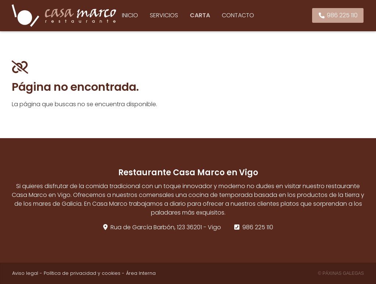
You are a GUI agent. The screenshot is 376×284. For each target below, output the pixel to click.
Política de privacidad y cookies (82, 273)
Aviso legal (25, 273)
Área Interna (141, 273)
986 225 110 (257, 227)
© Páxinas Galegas (341, 273)
